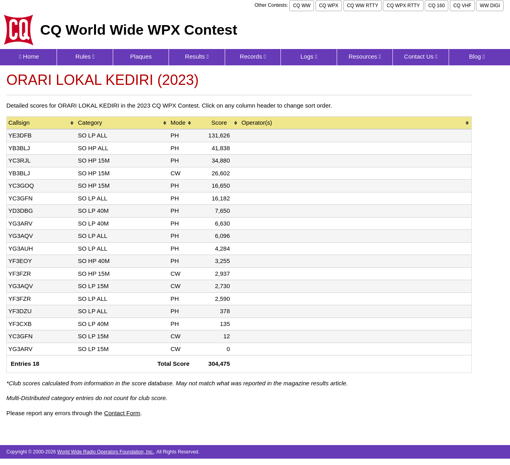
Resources (365, 56)
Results (197, 56)
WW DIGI (490, 5)
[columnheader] (41, 123)
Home (29, 56)
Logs (308, 56)
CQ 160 (436, 5)
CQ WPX (329, 5)
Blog (477, 56)
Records (253, 56)
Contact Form (122, 413)
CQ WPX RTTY (403, 5)
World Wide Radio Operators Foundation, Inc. (105, 452)
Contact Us (420, 56)
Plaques (141, 56)
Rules (84, 56)
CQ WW (301, 5)
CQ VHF (462, 5)
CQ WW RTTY (362, 5)
